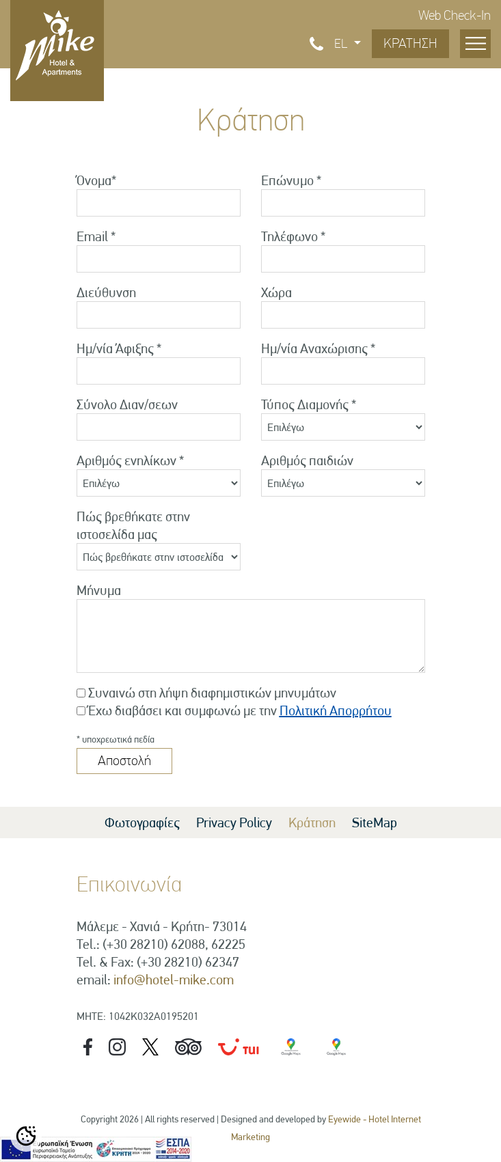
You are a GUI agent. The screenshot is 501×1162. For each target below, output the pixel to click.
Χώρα (276, 292)
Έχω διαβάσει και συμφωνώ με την (240, 710)
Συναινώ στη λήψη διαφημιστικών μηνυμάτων (212, 692)
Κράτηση (312, 822)
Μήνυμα (99, 590)
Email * (96, 236)
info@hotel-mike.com (173, 979)
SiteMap (374, 822)
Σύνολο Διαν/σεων (127, 404)
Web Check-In (454, 15)
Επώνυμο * (291, 180)
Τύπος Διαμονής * (308, 404)
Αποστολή (124, 761)
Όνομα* (96, 180)
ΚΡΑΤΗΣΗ (410, 43)
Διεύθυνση (106, 292)
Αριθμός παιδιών (307, 460)
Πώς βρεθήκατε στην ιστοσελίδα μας (133, 525)
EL (342, 44)
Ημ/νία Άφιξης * (119, 348)
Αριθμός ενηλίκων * (130, 460)
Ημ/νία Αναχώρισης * (318, 348)
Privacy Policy (234, 822)
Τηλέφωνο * (293, 236)
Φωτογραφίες (142, 822)
